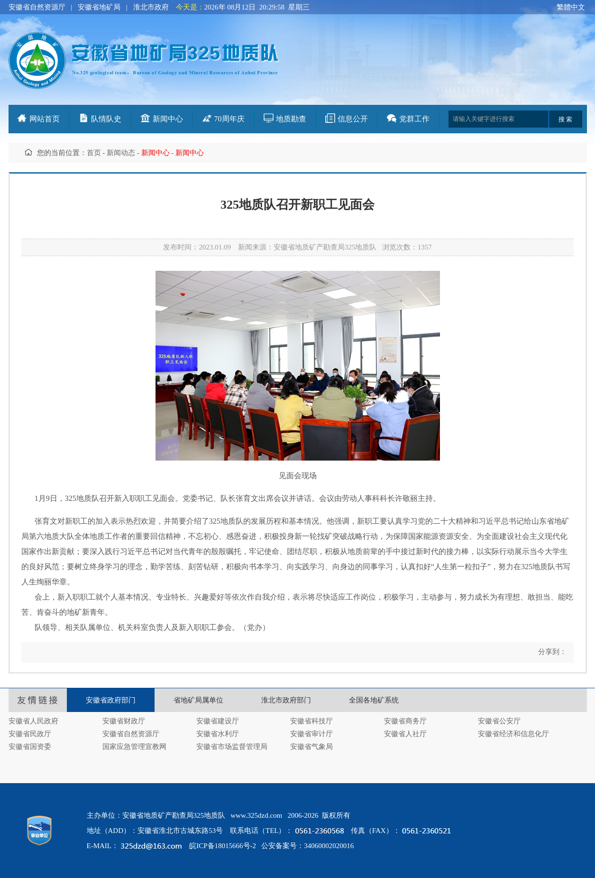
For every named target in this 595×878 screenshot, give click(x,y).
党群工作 (414, 119)
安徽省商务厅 (405, 721)
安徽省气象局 (311, 746)
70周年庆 (229, 119)
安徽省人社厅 (405, 734)
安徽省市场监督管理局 (231, 746)
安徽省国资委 (30, 746)
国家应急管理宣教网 (134, 746)
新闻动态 (121, 153)
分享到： (551, 652)
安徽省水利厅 (217, 734)
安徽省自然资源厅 (37, 7)
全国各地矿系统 (374, 700)
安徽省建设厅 (217, 721)
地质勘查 (291, 119)
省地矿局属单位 (198, 700)
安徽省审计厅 (311, 734)
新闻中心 (168, 119)
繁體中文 (571, 7)
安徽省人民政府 (33, 721)
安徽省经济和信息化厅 (513, 734)
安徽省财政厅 (123, 721)
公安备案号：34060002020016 (307, 846)
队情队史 (106, 119)
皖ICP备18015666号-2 (222, 846)
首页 (94, 153)
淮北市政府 (151, 7)
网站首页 (44, 119)
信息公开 (353, 119)
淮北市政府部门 (286, 700)
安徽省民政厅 (30, 734)
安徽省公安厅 (499, 721)
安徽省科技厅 (311, 721)
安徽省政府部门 (111, 700)
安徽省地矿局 (99, 7)
